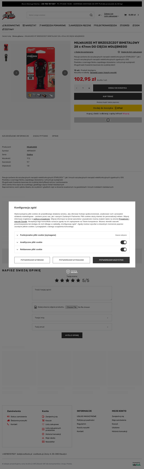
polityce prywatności (42, 219)
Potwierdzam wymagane (71, 260)
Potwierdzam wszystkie (111, 260)
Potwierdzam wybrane (32, 260)
